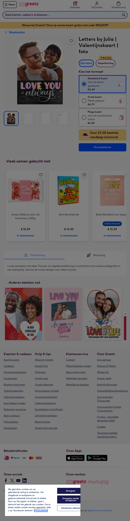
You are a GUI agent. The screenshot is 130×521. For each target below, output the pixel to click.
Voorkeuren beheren (70, 508)
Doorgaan (70, 491)
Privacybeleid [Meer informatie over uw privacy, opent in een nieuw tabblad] (40, 510)
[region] (42, 500)
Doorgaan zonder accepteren (70, 499)
